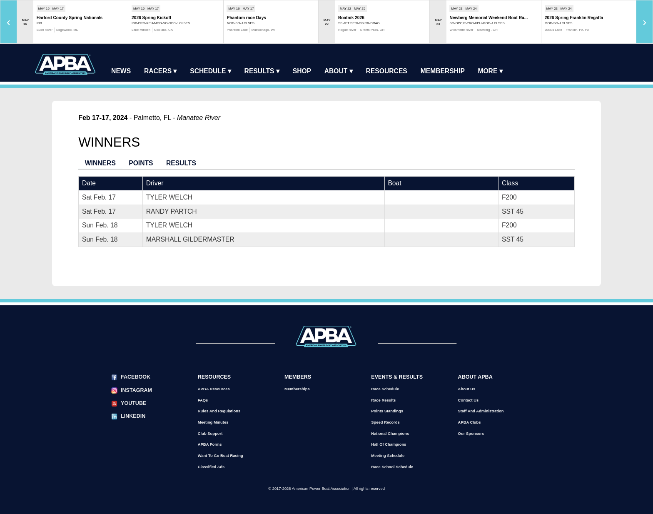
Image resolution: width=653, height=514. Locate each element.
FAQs (203, 400)
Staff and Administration (481, 411)
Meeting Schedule (387, 455)
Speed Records (385, 422)
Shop (302, 71)
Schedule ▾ (210, 71)
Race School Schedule (392, 466)
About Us (467, 389)
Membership (443, 71)
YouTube (133, 403)
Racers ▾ (160, 71)
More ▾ (490, 71)
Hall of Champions (388, 444)
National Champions (390, 433)
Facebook (135, 377)
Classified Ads (211, 466)
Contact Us (468, 400)
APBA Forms (210, 444)
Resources (386, 71)
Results (181, 163)
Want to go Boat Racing (220, 455)
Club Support (210, 433)
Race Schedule (385, 389)
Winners (100, 163)
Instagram (136, 390)
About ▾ (338, 71)
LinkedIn (133, 416)
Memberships (297, 389)
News (121, 71)
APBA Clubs (469, 422)
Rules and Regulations (219, 411)
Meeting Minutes (213, 422)
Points (141, 163)
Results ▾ (261, 71)
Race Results (383, 400)
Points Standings (387, 411)
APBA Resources (214, 389)
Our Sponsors (471, 433)
